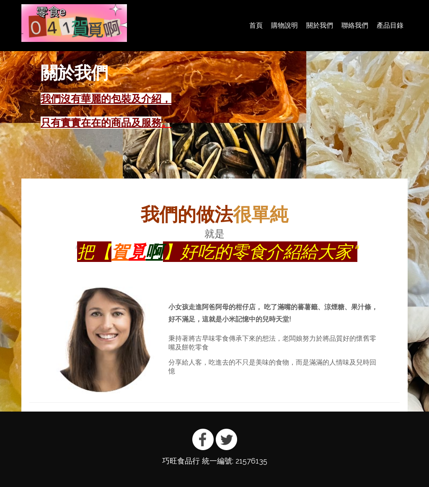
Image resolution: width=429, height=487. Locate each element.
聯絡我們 (354, 25)
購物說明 (284, 25)
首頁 (256, 25)
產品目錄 (390, 25)
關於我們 (319, 25)
